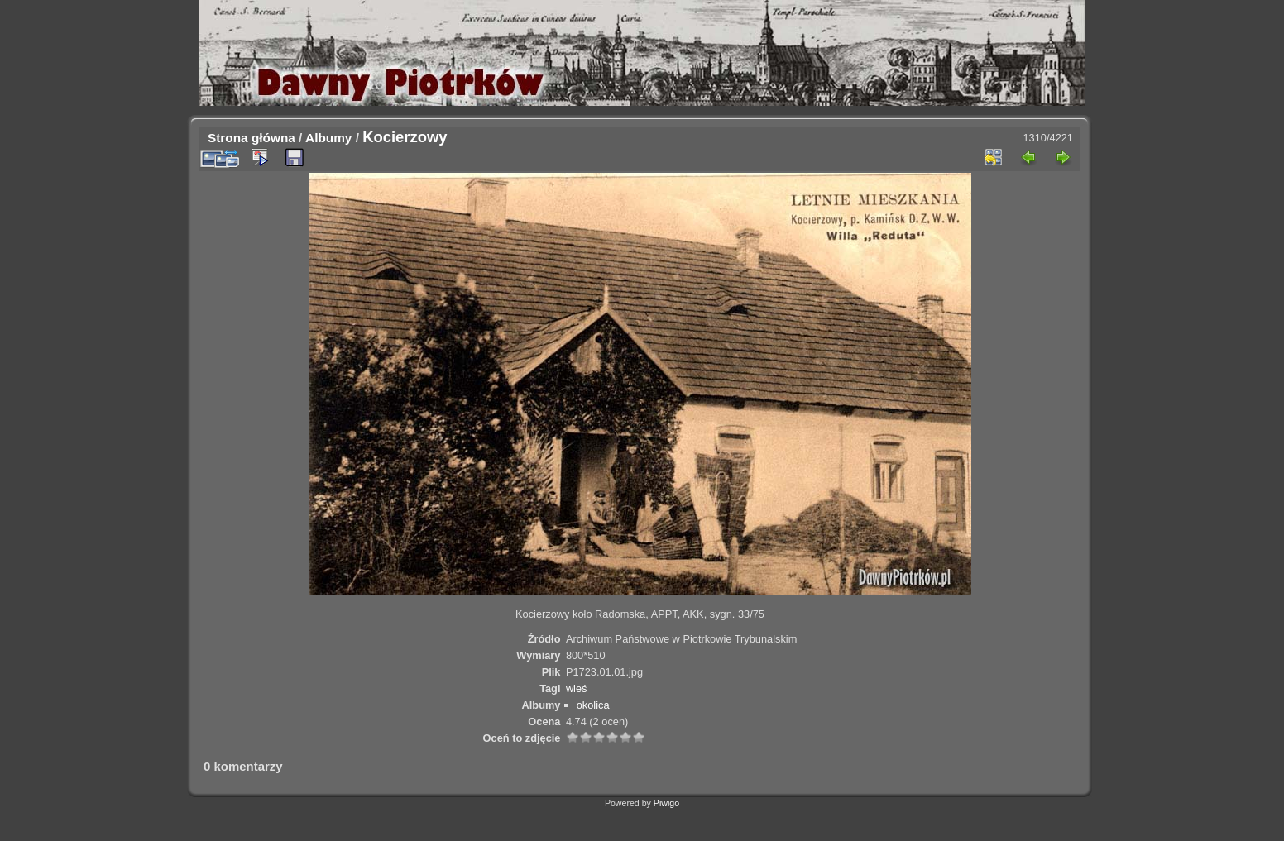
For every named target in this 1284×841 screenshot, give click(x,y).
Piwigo (666, 803)
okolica (593, 705)
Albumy (328, 138)
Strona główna (251, 138)
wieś (576, 688)
